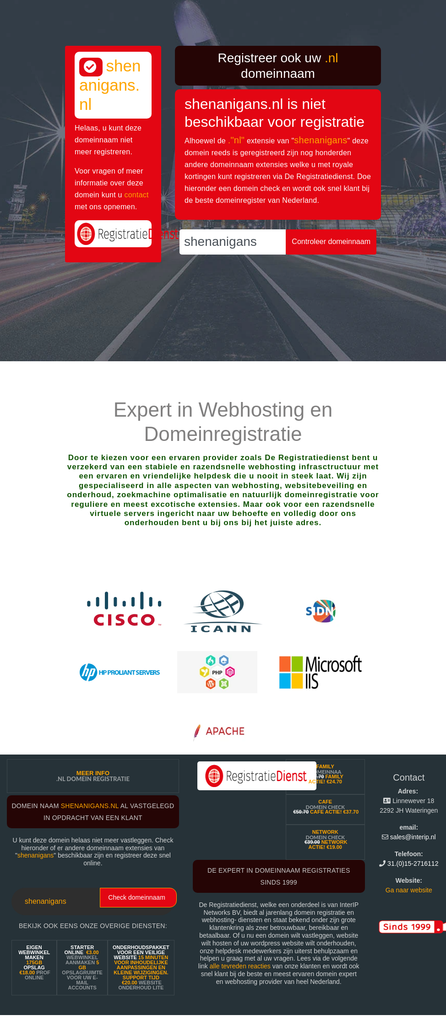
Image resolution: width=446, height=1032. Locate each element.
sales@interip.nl (413, 837)
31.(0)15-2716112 (412, 863)
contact (136, 195)
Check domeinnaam (136, 897)
